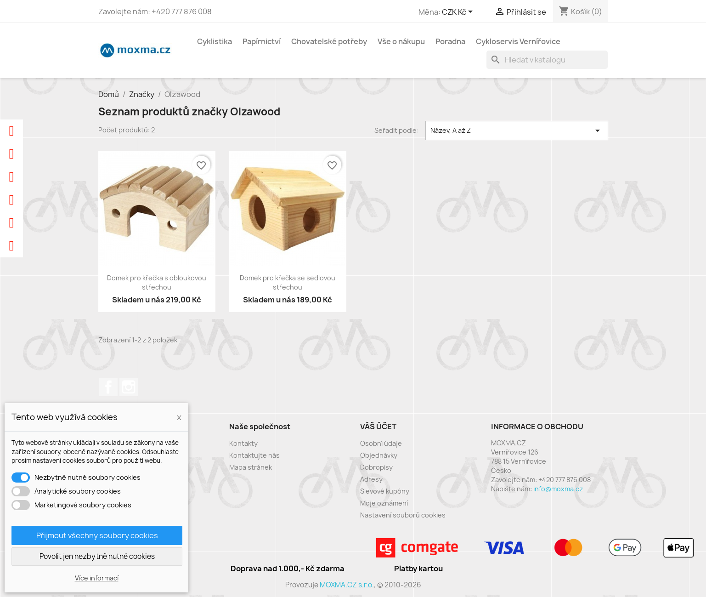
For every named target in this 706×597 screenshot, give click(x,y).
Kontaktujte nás (254, 455)
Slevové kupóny (384, 491)
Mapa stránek (250, 467)
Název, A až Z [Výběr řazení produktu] (516, 130)
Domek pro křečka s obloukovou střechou (156, 282)
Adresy (371, 479)
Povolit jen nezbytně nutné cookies (97, 556)
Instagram (128, 387)
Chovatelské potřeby (329, 41)
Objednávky (378, 455)
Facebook (108, 387)
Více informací (97, 578)
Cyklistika (214, 41)
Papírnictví (262, 41)
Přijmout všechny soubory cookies (97, 535)
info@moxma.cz (558, 488)
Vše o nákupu (401, 41)
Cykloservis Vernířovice (518, 41)
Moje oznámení (384, 503)
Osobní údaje (381, 443)
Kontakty (243, 443)
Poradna (450, 41)
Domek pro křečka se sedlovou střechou (287, 282)
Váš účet (378, 426)
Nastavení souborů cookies (403, 515)
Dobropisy (376, 467)
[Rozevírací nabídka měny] (459, 12)
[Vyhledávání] (547, 60)
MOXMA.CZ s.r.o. (347, 585)
